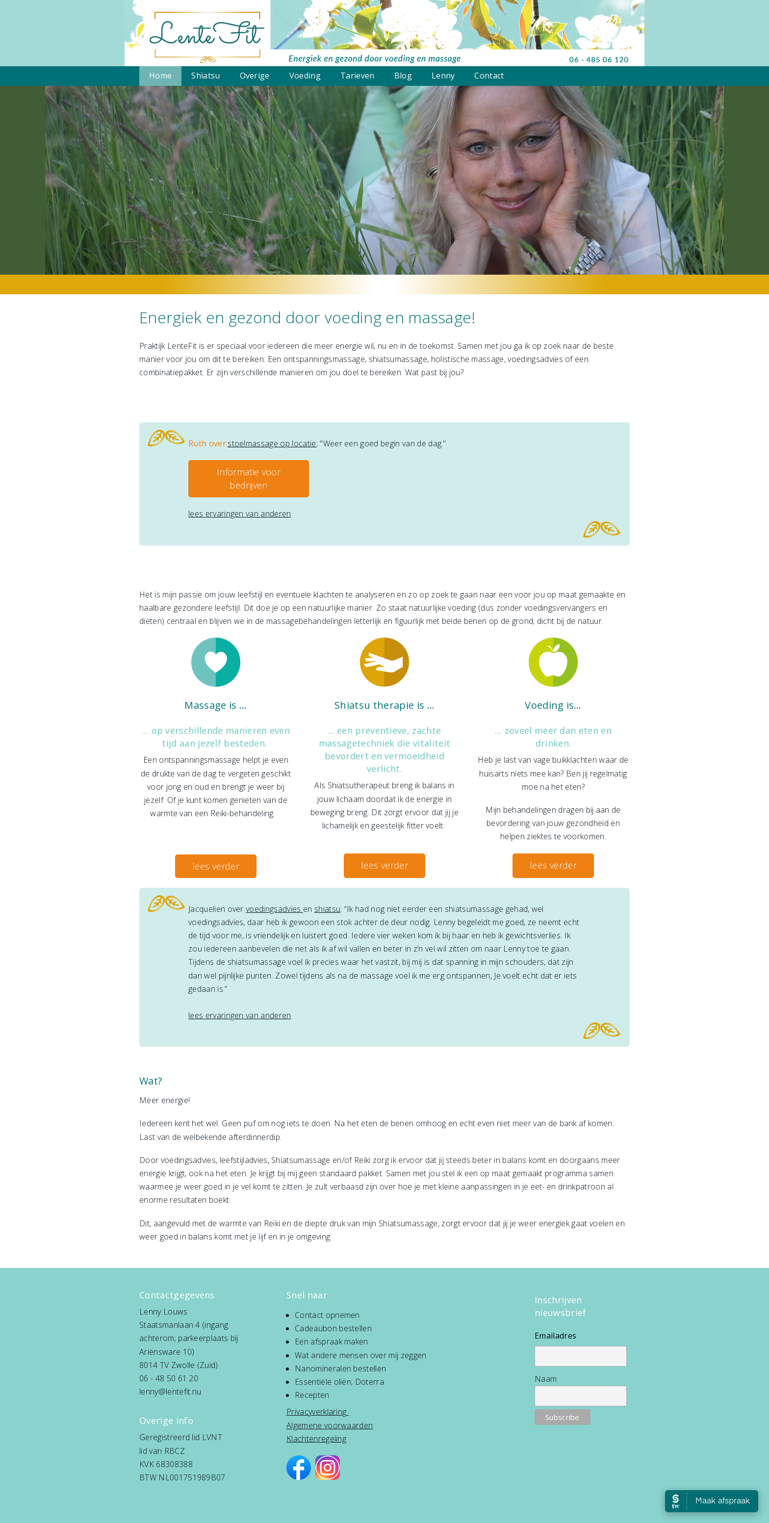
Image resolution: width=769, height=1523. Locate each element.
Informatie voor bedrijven (249, 478)
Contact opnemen (327, 1315)
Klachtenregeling (316, 1438)
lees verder (215, 866)
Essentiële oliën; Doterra (339, 1381)
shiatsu (327, 908)
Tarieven (357, 75)
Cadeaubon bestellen (333, 1328)
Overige (255, 75)
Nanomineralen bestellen (340, 1368)
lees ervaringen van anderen (239, 513)
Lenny (443, 75)
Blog (403, 75)
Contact (489, 75)
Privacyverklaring (316, 1411)
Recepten (312, 1395)
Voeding (305, 75)
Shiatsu (205, 75)
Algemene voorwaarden (329, 1425)
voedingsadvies (274, 908)
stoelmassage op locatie (272, 443)
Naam (546, 1378)
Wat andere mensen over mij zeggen (361, 1355)
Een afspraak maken (331, 1341)
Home (160, 75)
